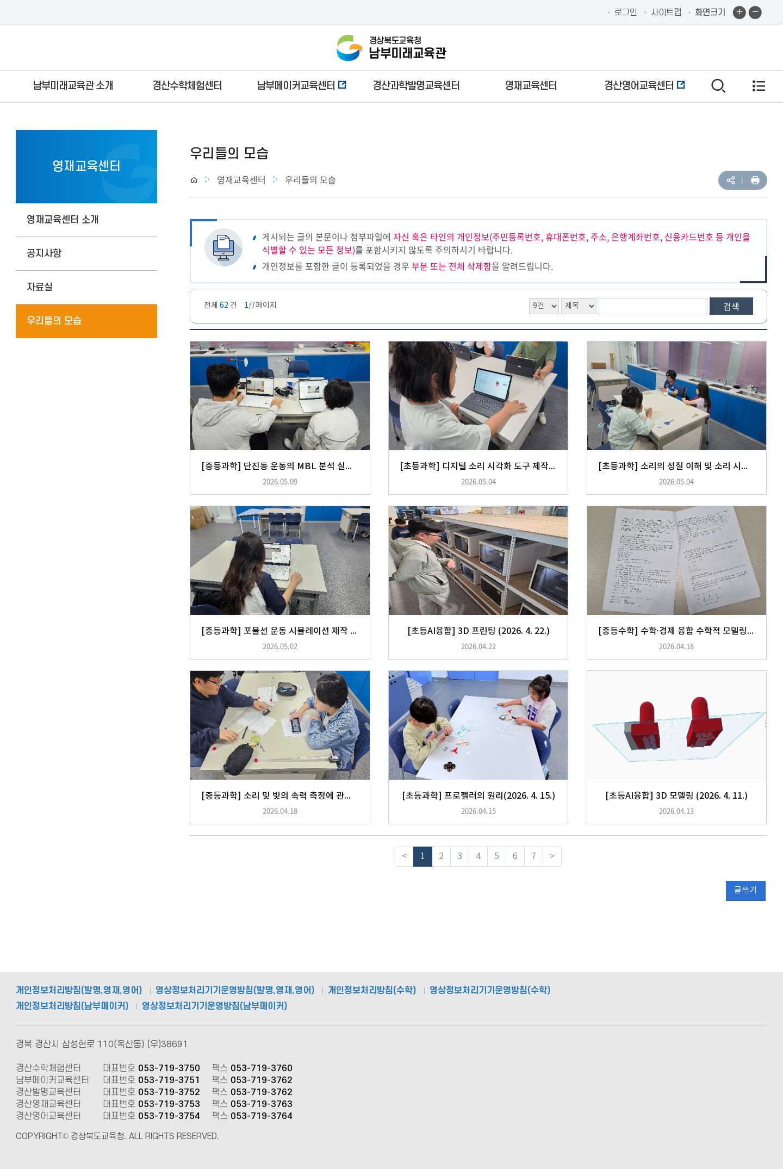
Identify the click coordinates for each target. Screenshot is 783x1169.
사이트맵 (666, 12)
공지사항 (44, 253)
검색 (731, 306)
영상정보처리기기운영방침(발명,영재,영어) (235, 991)
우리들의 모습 (54, 321)
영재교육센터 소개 (63, 220)
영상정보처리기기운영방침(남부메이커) (214, 1006)
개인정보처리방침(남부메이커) (72, 1006)
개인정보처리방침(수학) (372, 991)
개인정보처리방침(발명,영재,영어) (79, 991)
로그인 (625, 12)
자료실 (40, 287)
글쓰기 (745, 890)
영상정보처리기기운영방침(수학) (490, 991)
